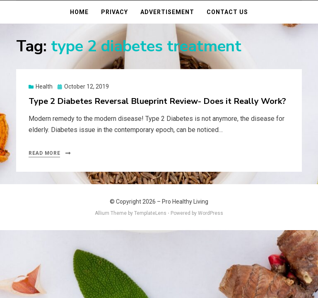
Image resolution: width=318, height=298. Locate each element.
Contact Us (227, 12)
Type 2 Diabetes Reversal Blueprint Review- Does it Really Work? (157, 101)
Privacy (114, 12)
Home (79, 12)
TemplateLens (150, 213)
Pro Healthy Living (185, 201)
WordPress (210, 213)
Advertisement (167, 12)
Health (44, 86)
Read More (44, 153)
